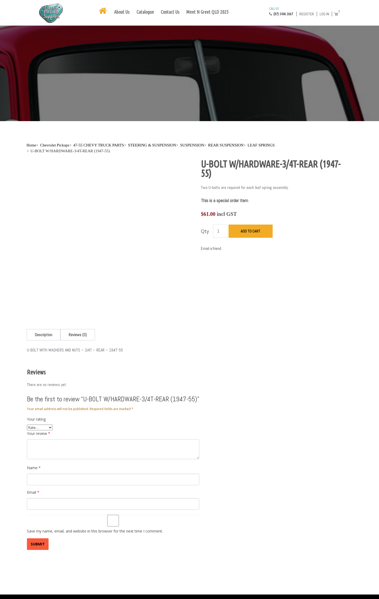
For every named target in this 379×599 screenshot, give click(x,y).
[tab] (43, 334)
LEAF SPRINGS (261, 145)
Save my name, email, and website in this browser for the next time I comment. (95, 531)
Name (34, 467)
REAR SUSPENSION (226, 145)
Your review (38, 433)
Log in (324, 14)
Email (33, 492)
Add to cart (250, 231)
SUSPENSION (192, 145)
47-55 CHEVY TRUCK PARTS (98, 145)
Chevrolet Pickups (54, 145)
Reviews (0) (78, 334)
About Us (122, 12)
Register (306, 14)
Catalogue (145, 12)
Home (31, 145)
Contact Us (170, 12)
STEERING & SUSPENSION (152, 145)
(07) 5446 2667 (281, 11)
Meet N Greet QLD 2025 (207, 12)
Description (43, 334)
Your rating (36, 419)
